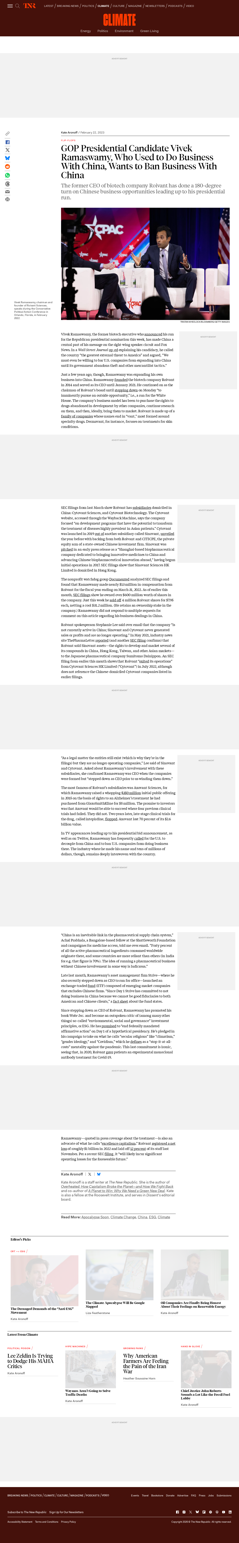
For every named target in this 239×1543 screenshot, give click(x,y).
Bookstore (157, 1495)
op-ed (113, 349)
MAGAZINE (135, 6)
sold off (115, 599)
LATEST (48, 6)
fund (91, 985)
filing (109, 1153)
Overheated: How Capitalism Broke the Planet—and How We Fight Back (117, 1186)
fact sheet (120, 1001)
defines (136, 1041)
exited (144, 661)
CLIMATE (103, 6)
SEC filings (81, 594)
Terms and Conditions (46, 1521)
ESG (152, 1217)
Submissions (224, 1495)
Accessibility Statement (19, 1521)
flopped (111, 818)
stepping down (126, 389)
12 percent (138, 1148)
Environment (124, 31)
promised (109, 1025)
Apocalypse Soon (95, 1217)
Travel (145, 1495)
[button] (7, 134)
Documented (119, 579)
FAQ (193, 1495)
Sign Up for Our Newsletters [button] (66, 1512)
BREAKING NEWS (68, 6)
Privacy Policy (68, 1521)
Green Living (149, 31)
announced (153, 334)
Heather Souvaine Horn (139, 1378)
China (142, 1217)
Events (135, 1495)
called (139, 838)
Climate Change (123, 1217)
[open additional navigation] (10, 5)
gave (109, 1051)
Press (202, 1495)
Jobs (211, 1495)
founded (121, 379)
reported (101, 640)
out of (99, 533)
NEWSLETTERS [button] (155, 6)
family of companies (77, 416)
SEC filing (138, 640)
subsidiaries (142, 507)
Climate (164, 1217)
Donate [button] (170, 1495)
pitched (67, 549)
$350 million (131, 792)
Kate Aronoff (69, 132)
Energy (85, 31)
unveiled (167, 533)
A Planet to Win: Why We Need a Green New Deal (126, 1191)
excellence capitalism (118, 1143)
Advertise (182, 1495)
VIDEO (190, 6)
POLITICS (88, 6)
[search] (17, 6)
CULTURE (119, 6)
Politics (102, 31)
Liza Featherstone (98, 1313)
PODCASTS (175, 6)
